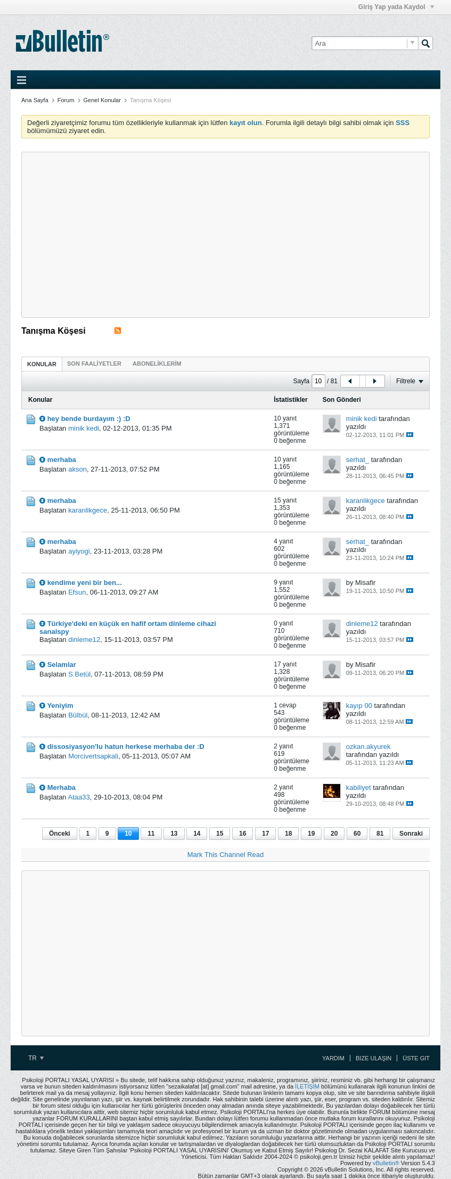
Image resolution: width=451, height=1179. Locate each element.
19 (311, 833)
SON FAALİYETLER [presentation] (94, 363)
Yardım (333, 1058)
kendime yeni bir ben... (84, 583)
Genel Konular (102, 100)
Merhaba (61, 788)
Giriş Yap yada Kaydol (396, 7)
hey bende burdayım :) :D (88, 419)
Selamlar (61, 665)
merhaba (61, 460)
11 (150, 833)
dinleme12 (84, 640)
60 (357, 833)
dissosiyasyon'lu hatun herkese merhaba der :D (125, 747)
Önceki (59, 833)
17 (265, 833)
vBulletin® (386, 1163)
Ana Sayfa (34, 100)
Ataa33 (79, 797)
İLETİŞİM (307, 1086)
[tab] (41, 364)
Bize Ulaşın (373, 1058)
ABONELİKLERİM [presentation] (157, 363)
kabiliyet (358, 788)
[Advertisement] (225, 234)
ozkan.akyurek (368, 747)
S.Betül (79, 674)
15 (219, 833)
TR (36, 1058)
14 (196, 833)
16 (242, 833)
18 (288, 833)
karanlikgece (87, 510)
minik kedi (83, 428)
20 (334, 833)
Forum (66, 100)
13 (173, 833)
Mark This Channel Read (225, 855)
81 (379, 833)
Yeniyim (60, 706)
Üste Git (416, 1058)
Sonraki (411, 833)
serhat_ (357, 460)
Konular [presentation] (41, 364)
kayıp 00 (359, 706)
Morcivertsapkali (93, 756)
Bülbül (77, 715)
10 (128, 833)
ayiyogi (78, 551)
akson (77, 469)
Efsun (77, 592)
